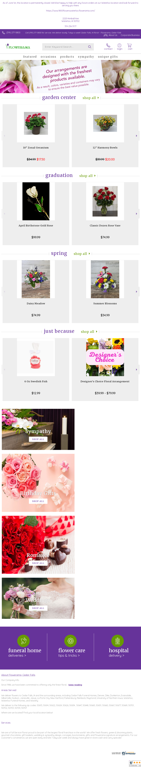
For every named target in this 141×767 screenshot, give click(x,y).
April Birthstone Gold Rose (36, 225)
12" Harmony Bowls (105, 147)
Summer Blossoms (105, 303)
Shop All (89, 98)
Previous (4, 136)
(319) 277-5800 (13, 32)
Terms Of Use (80, 764)
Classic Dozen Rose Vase (105, 225)
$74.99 (105, 237)
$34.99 (105, 315)
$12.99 (36, 393)
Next (137, 136)
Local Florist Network (114, 764)
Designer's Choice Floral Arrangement (105, 381)
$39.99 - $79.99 (105, 393)
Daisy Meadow (36, 303)
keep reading (75, 578)
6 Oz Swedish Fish (35, 381)
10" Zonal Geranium (36, 147)
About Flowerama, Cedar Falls (18, 567)
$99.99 (35, 237)
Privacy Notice (95, 764)
